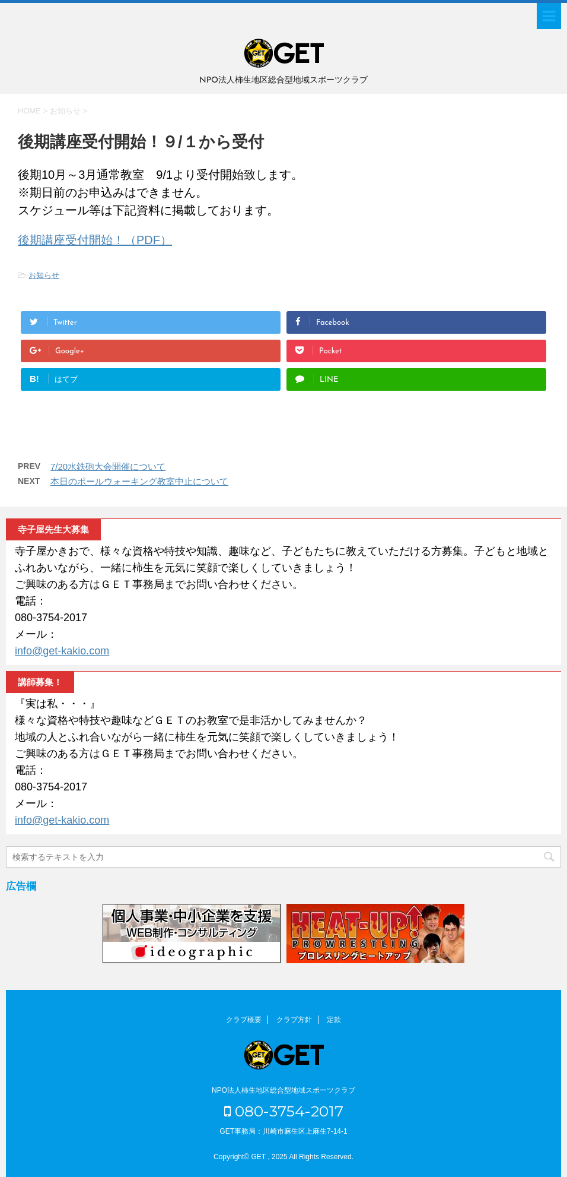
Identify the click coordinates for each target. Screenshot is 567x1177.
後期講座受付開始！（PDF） (95, 239)
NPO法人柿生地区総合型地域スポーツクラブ (283, 1090)
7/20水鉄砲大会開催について (107, 466)
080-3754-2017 (283, 1111)
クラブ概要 (244, 1019)
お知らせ (43, 275)
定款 (334, 1019)
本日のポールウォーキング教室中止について (139, 481)
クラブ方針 (294, 1019)
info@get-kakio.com (62, 651)
